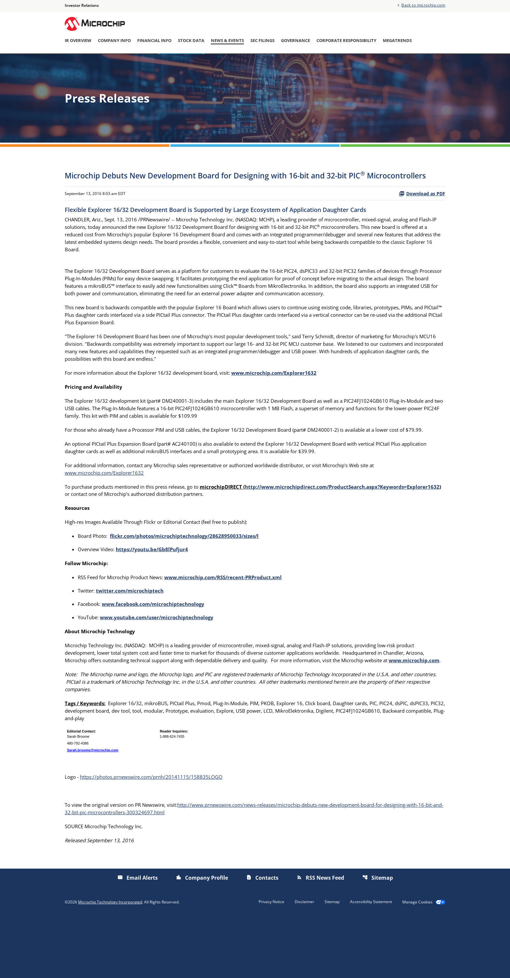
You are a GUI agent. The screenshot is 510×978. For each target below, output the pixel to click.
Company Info (114, 41)
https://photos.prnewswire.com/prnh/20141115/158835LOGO (156, 835)
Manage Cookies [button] (417, 962)
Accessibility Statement (371, 962)
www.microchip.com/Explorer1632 (107, 515)
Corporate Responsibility (346, 41)
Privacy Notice (271, 962)
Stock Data (191, 41)
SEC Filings (262, 41)
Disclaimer (304, 962)
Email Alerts (365, 62)
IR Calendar (222, 62)
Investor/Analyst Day (272, 62)
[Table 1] (255, 799)
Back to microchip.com (423, 5)
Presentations (324, 62)
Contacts (262, 938)
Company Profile (202, 938)
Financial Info (154, 41)
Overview (142, 62)
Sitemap (377, 938)
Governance (295, 41)
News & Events (227, 41)
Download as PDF (422, 212)
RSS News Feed (320, 938)
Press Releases (181, 62)
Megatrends (397, 41)
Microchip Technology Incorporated (110, 962)
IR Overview (78, 41)
